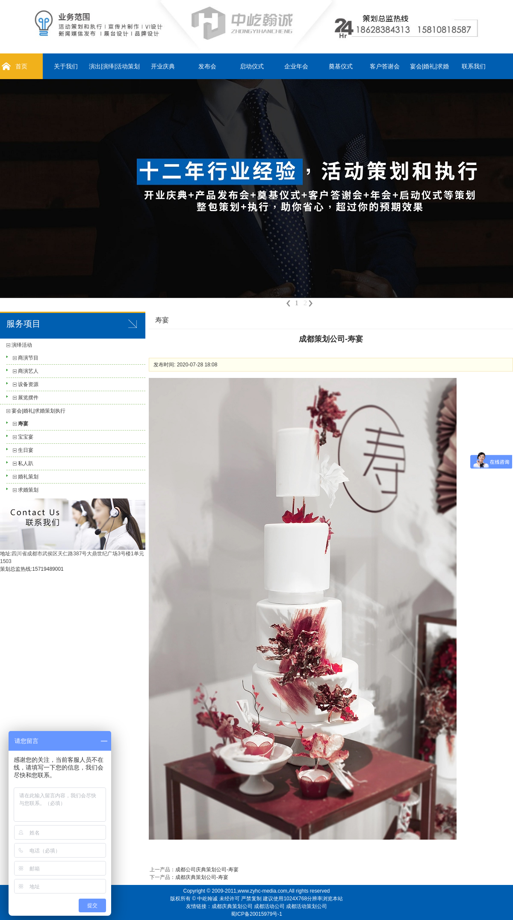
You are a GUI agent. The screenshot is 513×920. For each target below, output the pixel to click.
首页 (21, 66)
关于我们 (66, 66)
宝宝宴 (25, 437)
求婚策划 (28, 490)
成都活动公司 (269, 906)
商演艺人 (28, 371)
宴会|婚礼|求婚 (429, 66)
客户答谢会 (385, 66)
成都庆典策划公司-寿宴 (201, 877)
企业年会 (296, 66)
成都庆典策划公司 (232, 906)
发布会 (207, 66)
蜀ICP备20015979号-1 (256, 914)
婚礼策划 (28, 477)
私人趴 (25, 463)
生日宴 (25, 450)
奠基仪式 (341, 66)
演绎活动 (22, 345)
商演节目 (28, 358)
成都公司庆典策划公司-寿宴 (207, 870)
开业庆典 (163, 66)
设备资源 (28, 384)
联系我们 (474, 66)
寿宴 (23, 424)
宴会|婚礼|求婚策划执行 (38, 411)
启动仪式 (252, 66)
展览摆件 (28, 398)
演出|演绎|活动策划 (114, 66)
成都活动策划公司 (306, 906)
